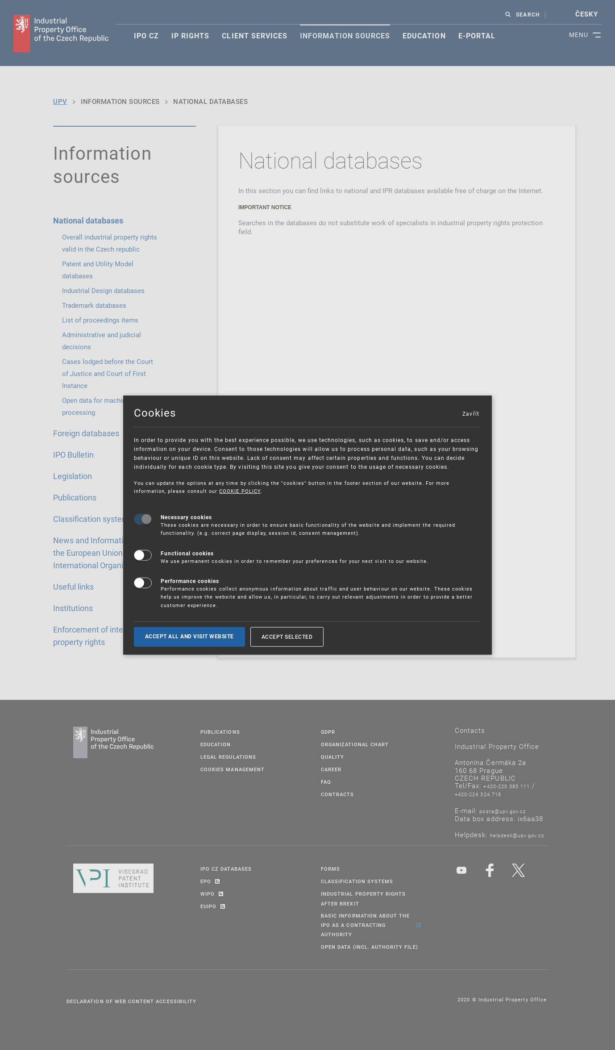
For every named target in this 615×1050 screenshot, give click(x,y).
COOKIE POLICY (240, 491)
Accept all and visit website (189, 636)
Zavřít (470, 413)
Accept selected (287, 636)
